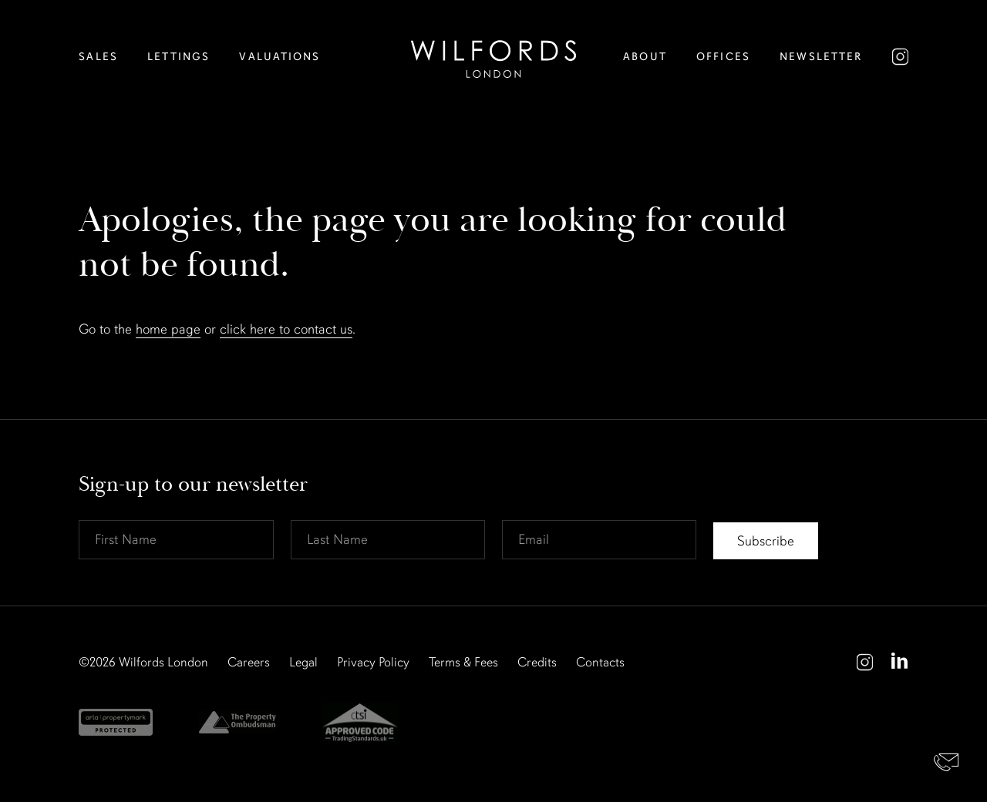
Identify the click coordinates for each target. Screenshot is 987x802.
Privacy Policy (373, 662)
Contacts (600, 662)
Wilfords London (163, 662)
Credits (537, 662)
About (645, 56)
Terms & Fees (463, 662)
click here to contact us (286, 328)
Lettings (178, 56)
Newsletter (821, 56)
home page (168, 328)
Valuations (279, 56)
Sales (98, 56)
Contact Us (946, 761)
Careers (248, 662)
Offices (723, 56)
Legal (303, 662)
